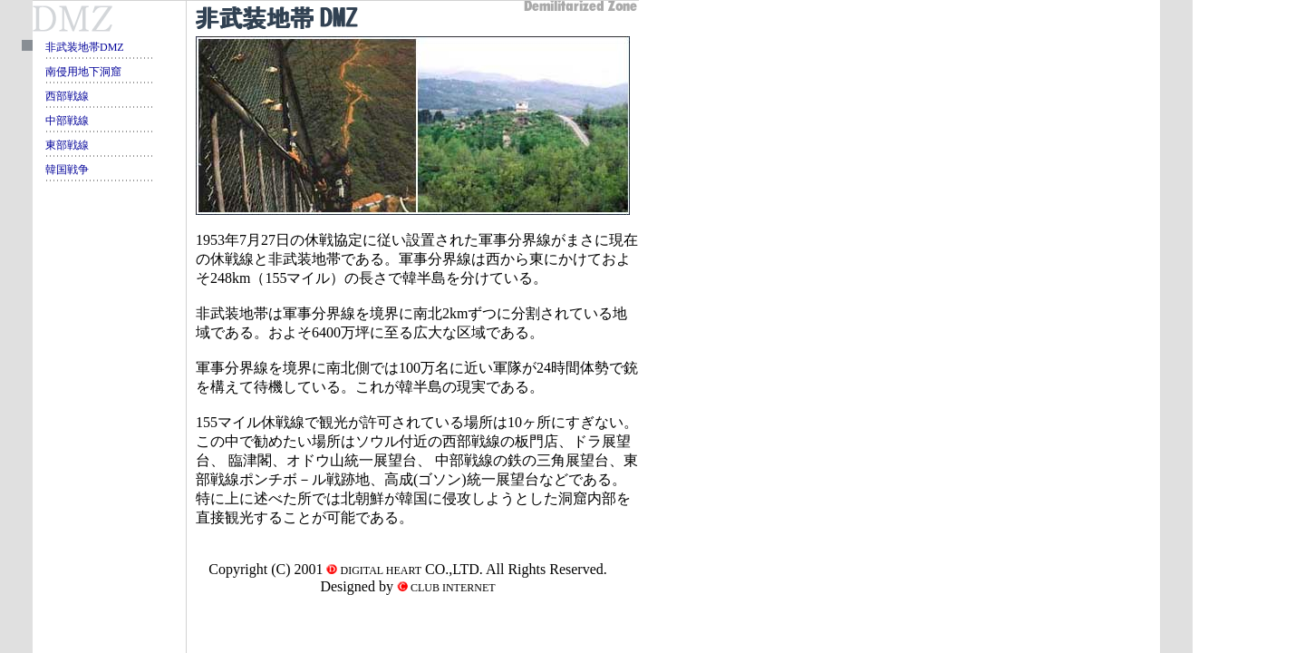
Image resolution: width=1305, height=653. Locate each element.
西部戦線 (67, 96)
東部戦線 (67, 145)
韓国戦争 (67, 169)
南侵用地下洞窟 (83, 71)
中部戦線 (67, 120)
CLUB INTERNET (452, 587)
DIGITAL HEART (379, 570)
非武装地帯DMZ (84, 47)
